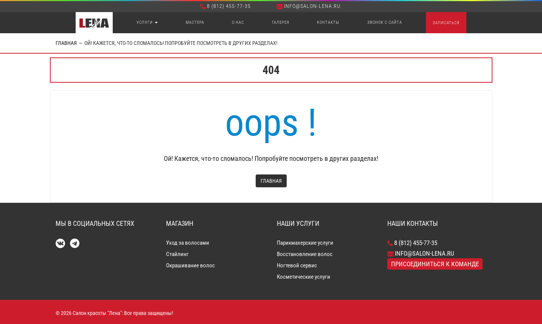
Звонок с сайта (384, 22)
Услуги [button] (147, 22)
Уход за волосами (187, 242)
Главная (66, 43)
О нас (238, 22)
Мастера (195, 22)
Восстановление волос (304, 254)
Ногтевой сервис (297, 265)
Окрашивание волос (190, 265)
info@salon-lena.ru (308, 6)
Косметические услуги (303, 276)
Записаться (446, 22)
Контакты (328, 22)
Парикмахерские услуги (305, 242)
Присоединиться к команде (435, 264)
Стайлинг (177, 254)
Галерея (280, 22)
